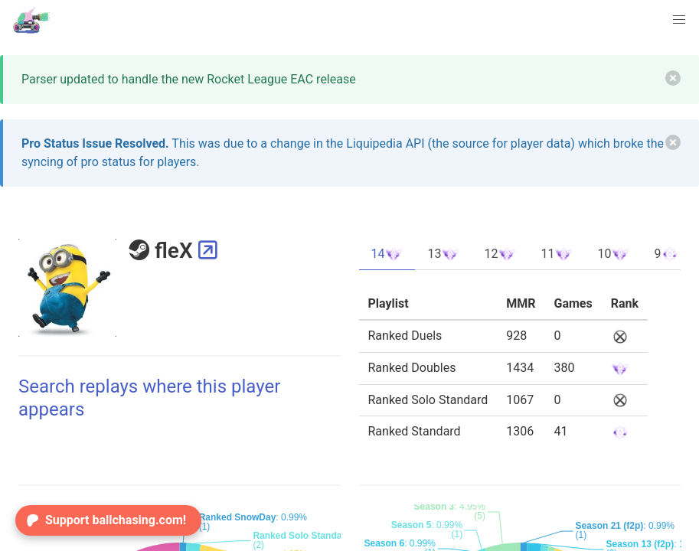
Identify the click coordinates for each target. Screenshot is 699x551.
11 (557, 254)
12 (500, 254)
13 (443, 254)
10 (613, 254)
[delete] (673, 78)
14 (387, 254)
